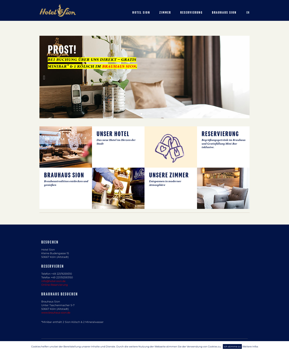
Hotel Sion (141, 13)
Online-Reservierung (54, 284)
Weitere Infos (250, 346)
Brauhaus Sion (224, 13)
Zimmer (165, 13)
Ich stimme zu (232, 346)
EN (248, 13)
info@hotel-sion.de (53, 281)
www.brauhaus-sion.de (55, 312)
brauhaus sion (119, 66)
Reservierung (191, 13)
